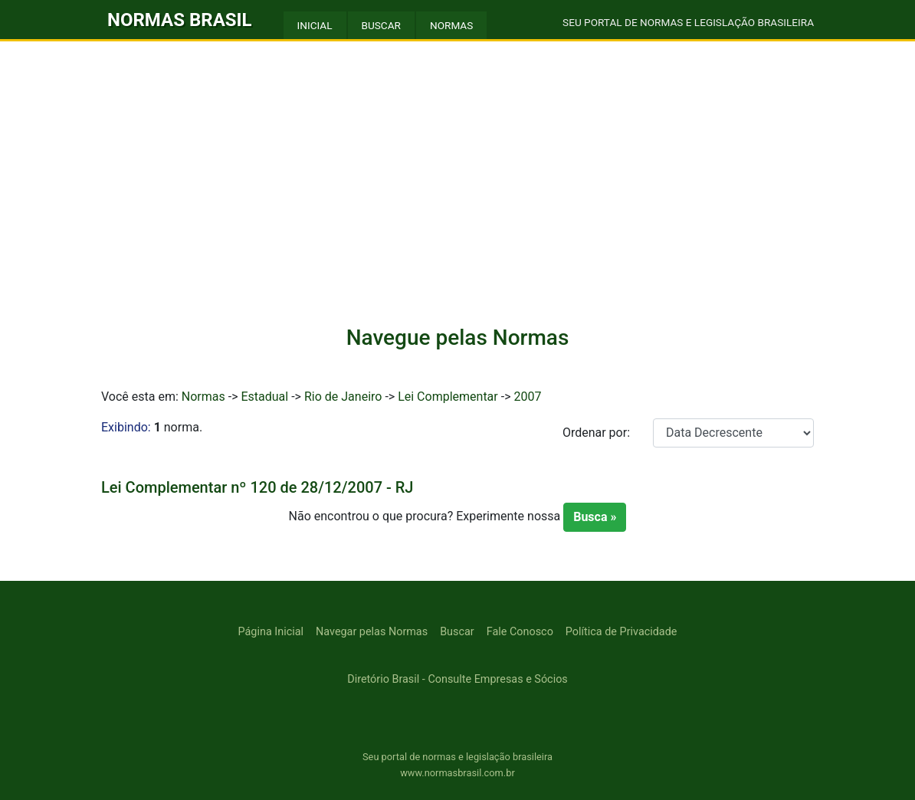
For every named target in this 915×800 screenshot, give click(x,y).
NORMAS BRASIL (179, 20)
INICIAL (315, 25)
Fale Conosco (520, 631)
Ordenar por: (596, 432)
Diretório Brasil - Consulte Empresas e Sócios (457, 679)
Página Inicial (270, 631)
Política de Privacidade (621, 631)
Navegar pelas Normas (372, 631)
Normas (203, 396)
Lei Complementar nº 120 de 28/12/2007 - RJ (257, 487)
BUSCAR (381, 25)
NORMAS (451, 25)
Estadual (264, 396)
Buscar (457, 631)
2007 (527, 396)
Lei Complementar (448, 396)
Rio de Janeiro (343, 396)
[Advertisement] (457, 193)
